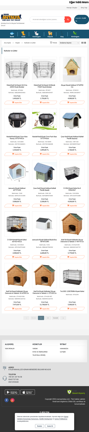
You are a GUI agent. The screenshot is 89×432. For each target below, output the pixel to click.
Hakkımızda (64, 348)
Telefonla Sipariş (38, 355)
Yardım (35, 348)
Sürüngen (75, 34)
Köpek (50, 34)
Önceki (34, 318)
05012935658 (13, 382)
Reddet (39, 426)
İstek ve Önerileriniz (40, 352)
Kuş (62, 34)
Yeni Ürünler (9, 348)
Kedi (23, 34)
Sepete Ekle (17, 102)
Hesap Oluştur (72, 8)
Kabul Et (50, 426)
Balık (12, 34)
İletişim (63, 352)
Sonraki (55, 318)
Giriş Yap (84, 8)
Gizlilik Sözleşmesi (45, 419)
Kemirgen (37, 34)
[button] (53, 43)
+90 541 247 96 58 (15, 377)
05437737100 (13, 379)
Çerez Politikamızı (61, 419)
